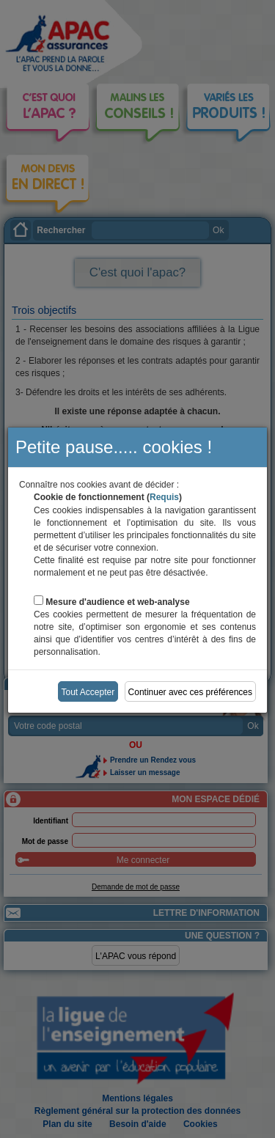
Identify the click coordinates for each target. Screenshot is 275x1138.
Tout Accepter (88, 692)
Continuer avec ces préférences (190, 692)
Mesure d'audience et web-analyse (117, 602)
